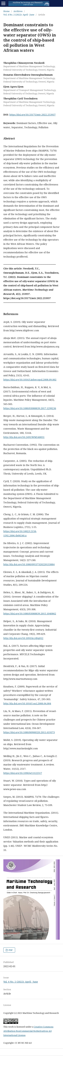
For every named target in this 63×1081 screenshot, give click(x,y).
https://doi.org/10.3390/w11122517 (22, 773)
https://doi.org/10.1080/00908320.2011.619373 (29, 732)
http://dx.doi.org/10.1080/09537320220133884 (29, 564)
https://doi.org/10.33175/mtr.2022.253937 (32, 114)
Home (6, 11)
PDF (10, 950)
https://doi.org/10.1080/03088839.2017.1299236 (29, 408)
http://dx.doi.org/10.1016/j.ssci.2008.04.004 (27, 703)
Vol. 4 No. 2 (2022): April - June (18, 14)
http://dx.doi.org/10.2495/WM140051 (24, 437)
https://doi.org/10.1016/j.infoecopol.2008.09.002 (29, 379)
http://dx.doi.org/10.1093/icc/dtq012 (23, 638)
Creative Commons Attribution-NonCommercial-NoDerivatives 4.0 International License (28, 1031)
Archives (18, 11)
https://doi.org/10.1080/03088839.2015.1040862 (29, 613)
